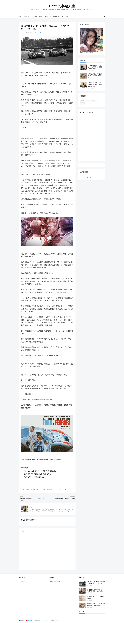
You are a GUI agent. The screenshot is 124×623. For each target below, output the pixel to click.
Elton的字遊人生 (62, 6)
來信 (93, 52)
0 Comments (38, 32)
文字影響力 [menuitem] (48, 16)
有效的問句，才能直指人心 (34, 477)
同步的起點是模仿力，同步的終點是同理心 (40, 471)
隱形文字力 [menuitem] (56, 16)
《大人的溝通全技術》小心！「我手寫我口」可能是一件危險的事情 (95, 67)
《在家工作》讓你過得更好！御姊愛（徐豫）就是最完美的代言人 (95, 84)
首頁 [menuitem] (20, 16)
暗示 (34, 489)
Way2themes (31, 620)
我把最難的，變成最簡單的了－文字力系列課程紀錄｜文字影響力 (96, 590)
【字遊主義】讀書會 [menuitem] (36, 16)
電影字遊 (38, 489)
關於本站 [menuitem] (26, 16)
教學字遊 (29, 489)
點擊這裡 (59, 459)
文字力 (24, 489)
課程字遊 (88, 101)
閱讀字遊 (83, 101)
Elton (24, 32)
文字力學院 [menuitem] (65, 16)
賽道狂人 (43, 489)
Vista (57, 620)
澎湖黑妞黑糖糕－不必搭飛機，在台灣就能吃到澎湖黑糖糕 (95, 75)
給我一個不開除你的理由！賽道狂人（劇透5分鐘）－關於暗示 (96, 582)
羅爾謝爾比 (50, 489)
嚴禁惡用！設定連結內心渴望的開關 (37, 474)
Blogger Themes (46, 620)
